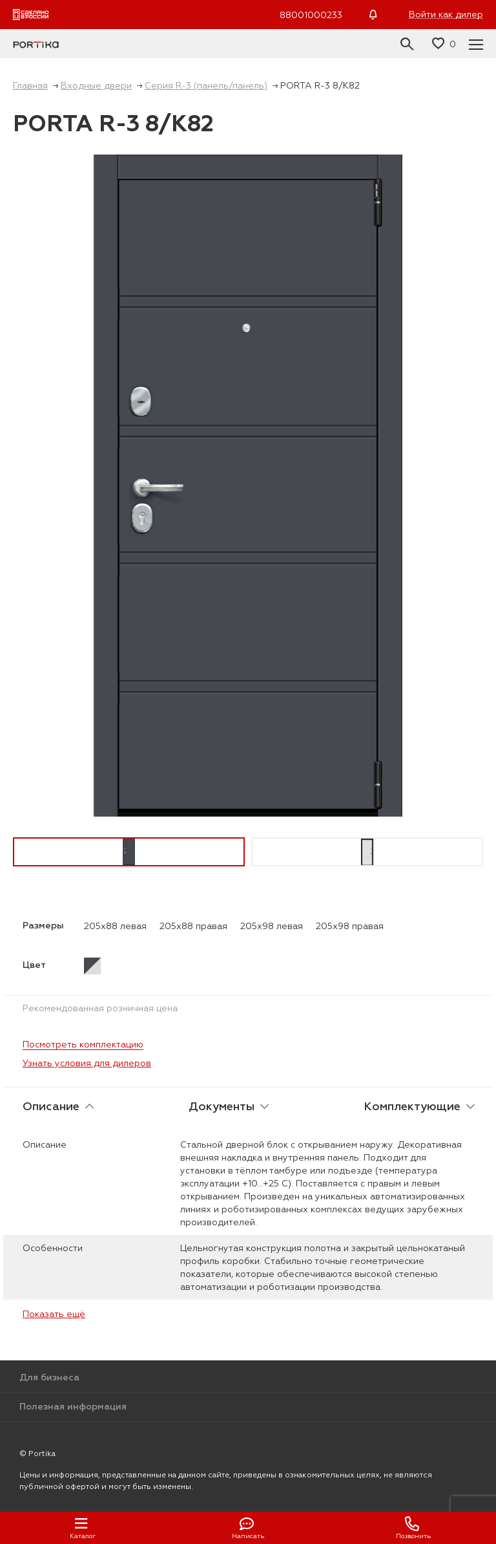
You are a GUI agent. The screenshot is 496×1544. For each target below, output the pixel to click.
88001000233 (311, 15)
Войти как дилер (446, 14)
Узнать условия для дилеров (87, 1063)
